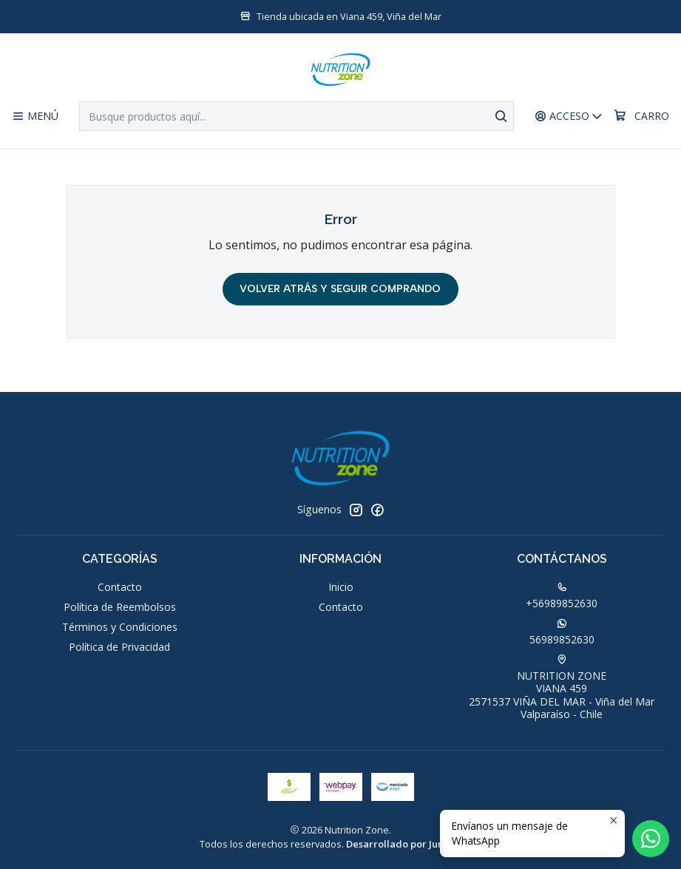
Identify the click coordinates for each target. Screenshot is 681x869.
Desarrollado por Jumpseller (412, 844)
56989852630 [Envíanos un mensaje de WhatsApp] (561, 632)
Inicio (340, 587)
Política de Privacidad (119, 647)
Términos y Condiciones (119, 627)
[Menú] (35, 116)
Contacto (120, 587)
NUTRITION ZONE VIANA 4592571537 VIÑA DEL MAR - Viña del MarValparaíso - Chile (561, 688)
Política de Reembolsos (120, 607)
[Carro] (641, 116)
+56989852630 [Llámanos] (561, 596)
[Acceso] (569, 116)
